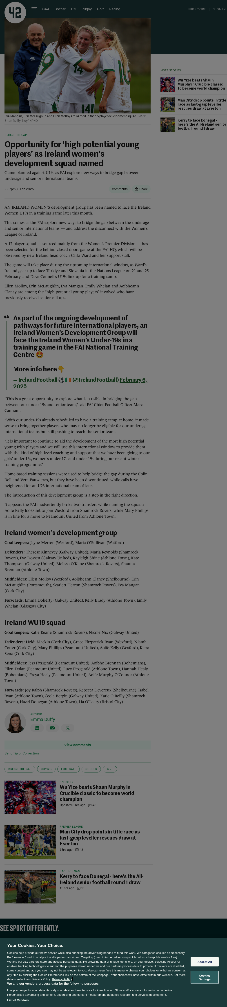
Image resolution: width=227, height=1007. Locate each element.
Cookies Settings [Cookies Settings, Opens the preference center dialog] (205, 977)
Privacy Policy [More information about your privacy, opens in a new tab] (62, 979)
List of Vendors (18, 1000)
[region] (113, 972)
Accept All (205, 961)
